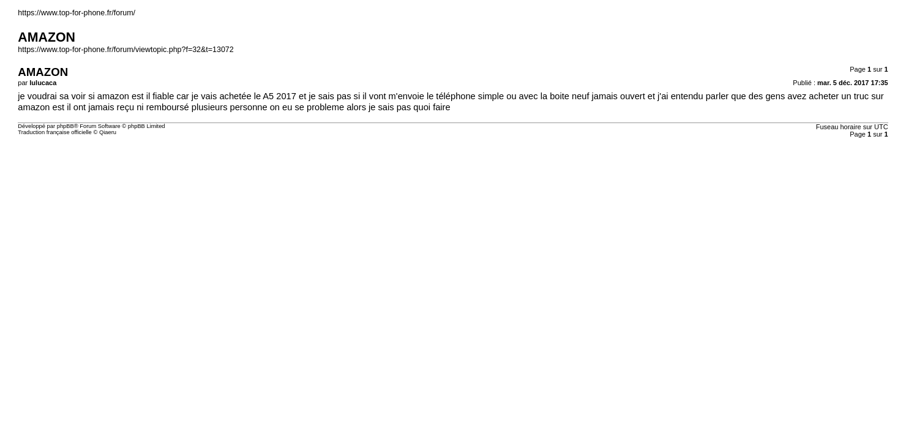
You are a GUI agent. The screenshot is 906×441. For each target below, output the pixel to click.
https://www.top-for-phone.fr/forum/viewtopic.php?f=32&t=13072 (125, 49)
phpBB (65, 126)
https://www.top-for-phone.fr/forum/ (76, 13)
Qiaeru (107, 132)
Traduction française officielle (55, 132)
